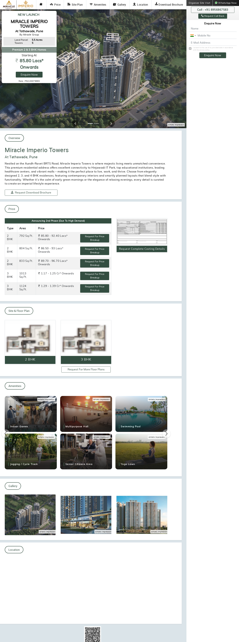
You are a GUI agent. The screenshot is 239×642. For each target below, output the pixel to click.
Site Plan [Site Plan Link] (75, 4)
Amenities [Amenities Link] (98, 4)
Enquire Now (29, 74)
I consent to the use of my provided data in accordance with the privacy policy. (213, 49)
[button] (75, 123)
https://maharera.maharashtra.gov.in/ (116, 629)
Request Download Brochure (31, 192)
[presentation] (5, 433)
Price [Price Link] (55, 4)
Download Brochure (169, 4)
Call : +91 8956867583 (212, 9)
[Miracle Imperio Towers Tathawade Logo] (18, 4)
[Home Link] (41, 4)
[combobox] (193, 35)
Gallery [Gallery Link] (119, 4)
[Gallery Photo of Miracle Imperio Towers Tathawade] (30, 514)
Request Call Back (212, 15)
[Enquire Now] (30, 342)
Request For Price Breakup (94, 238)
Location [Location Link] (140, 4)
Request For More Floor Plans (86, 369)
